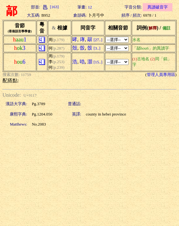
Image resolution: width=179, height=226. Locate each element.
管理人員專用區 (161, 74)
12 (90, 7)
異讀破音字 (157, 7)
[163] (50, 6)
